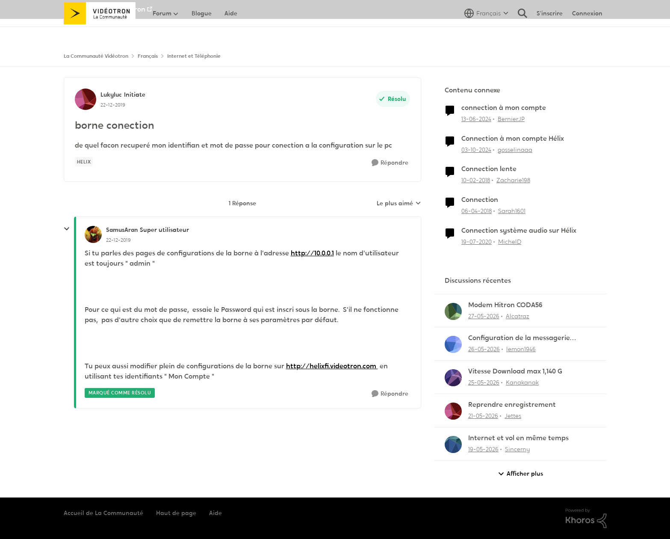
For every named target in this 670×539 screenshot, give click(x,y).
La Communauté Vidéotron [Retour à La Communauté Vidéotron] (96, 56)
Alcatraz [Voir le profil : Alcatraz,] (517, 316)
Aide (215, 513)
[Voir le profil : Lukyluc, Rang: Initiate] (85, 99)
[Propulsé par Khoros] (586, 518)
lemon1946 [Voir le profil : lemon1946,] (521, 349)
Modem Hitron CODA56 (505, 305)
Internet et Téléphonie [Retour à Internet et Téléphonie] (194, 56)
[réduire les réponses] (67, 229)
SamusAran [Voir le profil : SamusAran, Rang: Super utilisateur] (122, 230)
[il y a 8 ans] (475, 180)
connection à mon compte (503, 108)
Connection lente (489, 169)
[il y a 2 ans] (476, 119)
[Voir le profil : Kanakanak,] (453, 377)
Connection (479, 199)
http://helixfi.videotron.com (332, 365)
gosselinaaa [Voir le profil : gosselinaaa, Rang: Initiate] (515, 149)
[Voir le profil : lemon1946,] (453, 344)
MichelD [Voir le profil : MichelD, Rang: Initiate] (509, 242)
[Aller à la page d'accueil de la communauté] (100, 32)
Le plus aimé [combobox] (399, 203)
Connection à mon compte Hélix (512, 138)
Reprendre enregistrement (512, 404)
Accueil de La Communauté (103, 513)
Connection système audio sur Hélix (518, 230)
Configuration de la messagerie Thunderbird (519, 338)
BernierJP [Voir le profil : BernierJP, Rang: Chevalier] (511, 119)
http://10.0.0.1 (312, 253)
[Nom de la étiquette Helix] (84, 161)
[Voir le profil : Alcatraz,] (453, 311)
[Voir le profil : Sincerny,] (453, 444)
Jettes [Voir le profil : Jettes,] (513, 416)
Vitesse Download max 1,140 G (515, 371)
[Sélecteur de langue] (486, 32)
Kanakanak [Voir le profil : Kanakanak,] (522, 382)
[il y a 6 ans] (476, 241)
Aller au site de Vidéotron (104, 9)
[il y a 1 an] (476, 149)
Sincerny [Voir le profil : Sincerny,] (517, 449)
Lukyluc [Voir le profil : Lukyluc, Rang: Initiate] (111, 94)
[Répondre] (390, 163)
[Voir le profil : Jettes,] (453, 411)
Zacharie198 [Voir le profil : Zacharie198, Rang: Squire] (513, 180)
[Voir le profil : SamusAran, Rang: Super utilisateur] (93, 234)
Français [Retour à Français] (148, 56)
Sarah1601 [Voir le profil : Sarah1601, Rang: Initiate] (511, 211)
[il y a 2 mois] (483, 315)
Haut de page (176, 513)
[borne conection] (118, 240)
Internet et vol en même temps (518, 438)
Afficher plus (520, 474)
